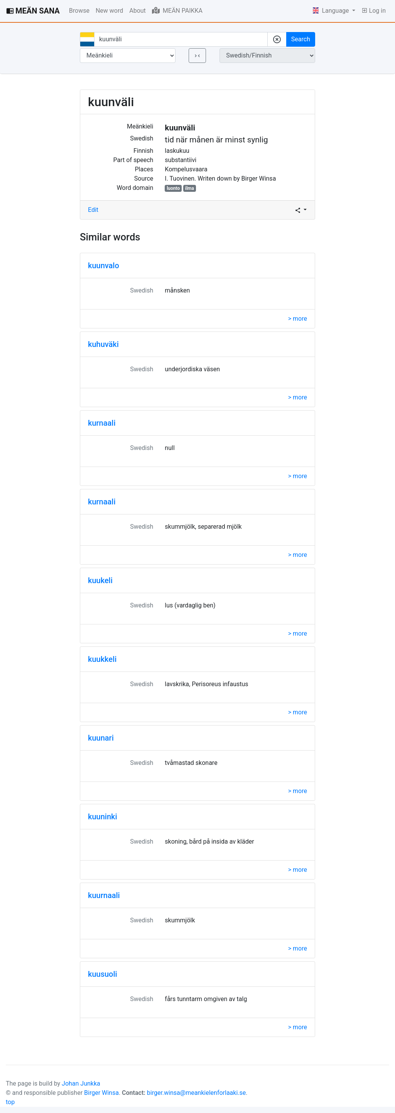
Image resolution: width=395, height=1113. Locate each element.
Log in (373, 10)
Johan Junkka (81, 1083)
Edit (93, 209)
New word (109, 10)
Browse (79, 10)
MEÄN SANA (33, 10)
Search (300, 39)
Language (332, 10)
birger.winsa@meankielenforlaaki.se (196, 1092)
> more (297, 318)
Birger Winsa (101, 1092)
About (137, 10)
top (10, 1102)
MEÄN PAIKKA (177, 10)
